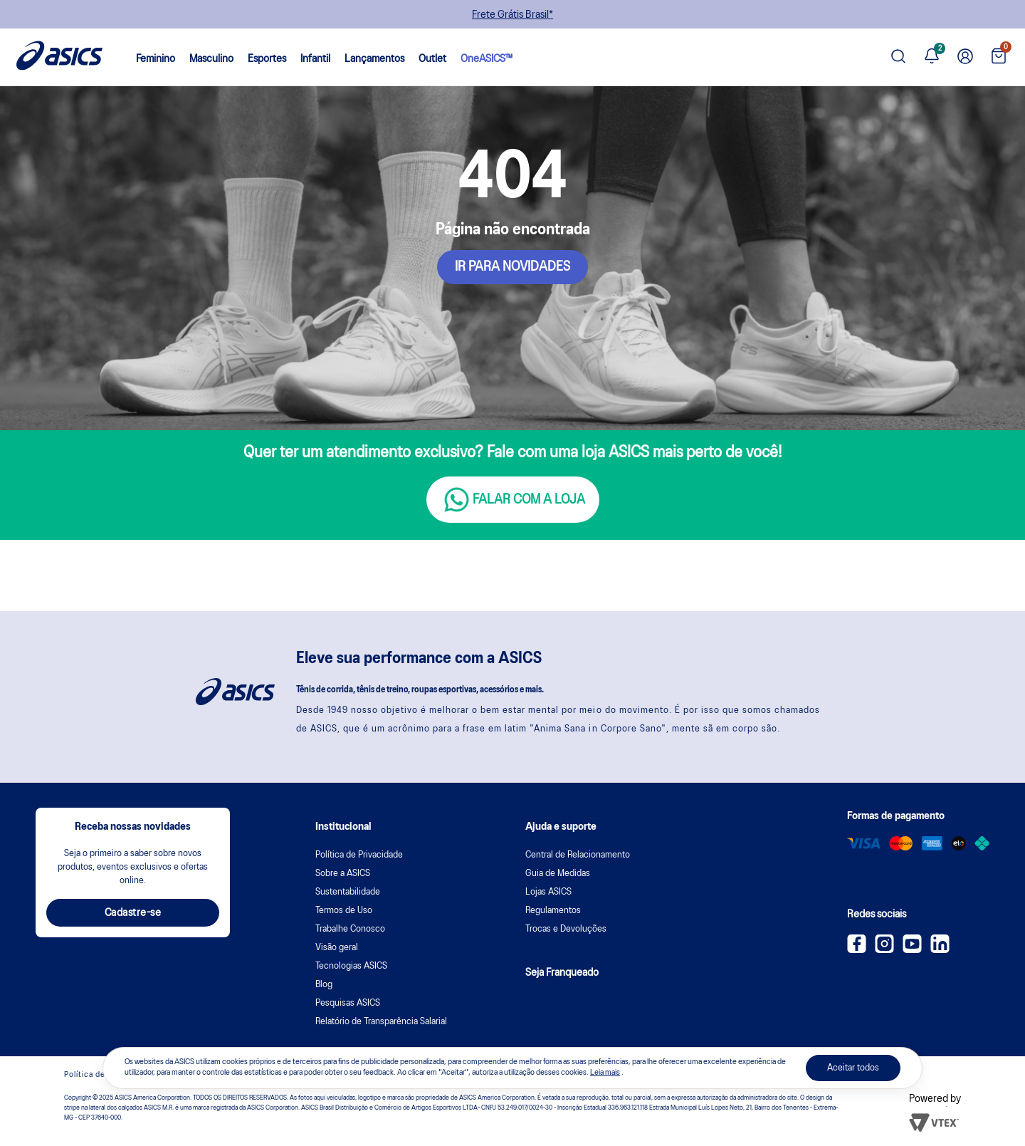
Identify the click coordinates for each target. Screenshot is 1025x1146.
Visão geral (336, 947)
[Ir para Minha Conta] (965, 57)
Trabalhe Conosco (350, 929)
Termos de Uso (343, 910)
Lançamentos (374, 59)
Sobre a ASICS (342, 873)
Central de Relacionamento (577, 855)
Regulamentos (553, 910)
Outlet (432, 59)
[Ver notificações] (932, 57)
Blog (323, 984)
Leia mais (605, 1072)
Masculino (211, 59)
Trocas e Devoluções (565, 929)
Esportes (267, 59)
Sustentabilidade (347, 892)
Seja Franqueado (562, 973)
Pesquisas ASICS (347, 1003)
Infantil (315, 59)
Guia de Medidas (557, 873)
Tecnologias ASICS (351, 966)
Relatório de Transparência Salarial (381, 1021)
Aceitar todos (853, 1068)
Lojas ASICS (548, 892)
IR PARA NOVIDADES (512, 267)
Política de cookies (101, 1074)
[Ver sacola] (998, 57)
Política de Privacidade (359, 855)
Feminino (155, 59)
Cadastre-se (133, 913)
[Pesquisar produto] (898, 57)
